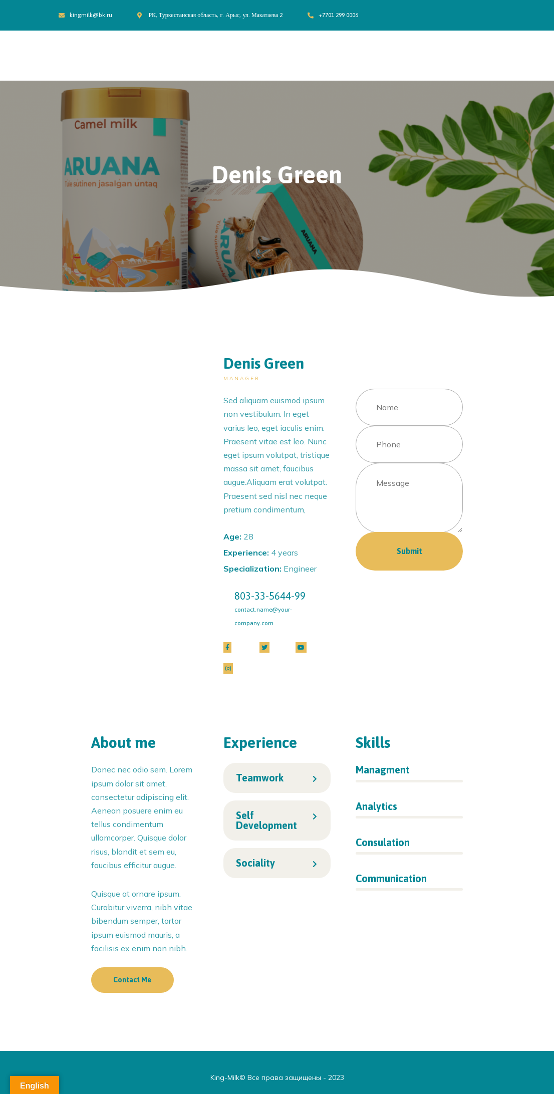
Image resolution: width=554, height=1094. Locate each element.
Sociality (255, 863)
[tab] (277, 778)
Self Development (266, 820)
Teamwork (260, 777)
